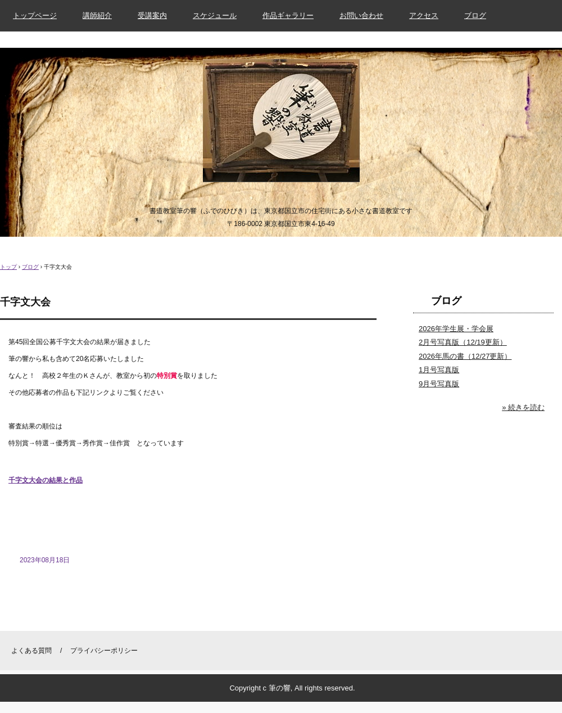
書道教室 (281, 123)
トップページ (35, 15)
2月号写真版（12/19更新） (463, 342)
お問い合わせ (361, 15)
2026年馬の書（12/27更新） (465, 356)
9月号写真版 (439, 384)
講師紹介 (97, 15)
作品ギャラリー (288, 15)
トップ (8, 267)
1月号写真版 (439, 369)
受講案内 (152, 15)
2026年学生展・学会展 (456, 328)
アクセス (423, 15)
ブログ (475, 15)
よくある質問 (31, 651)
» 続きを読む (523, 407)
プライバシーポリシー (104, 651)
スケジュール (215, 15)
